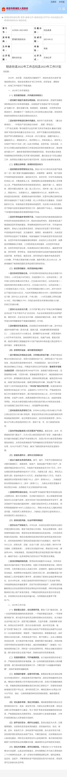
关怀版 (62, 2)
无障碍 (53, 2)
